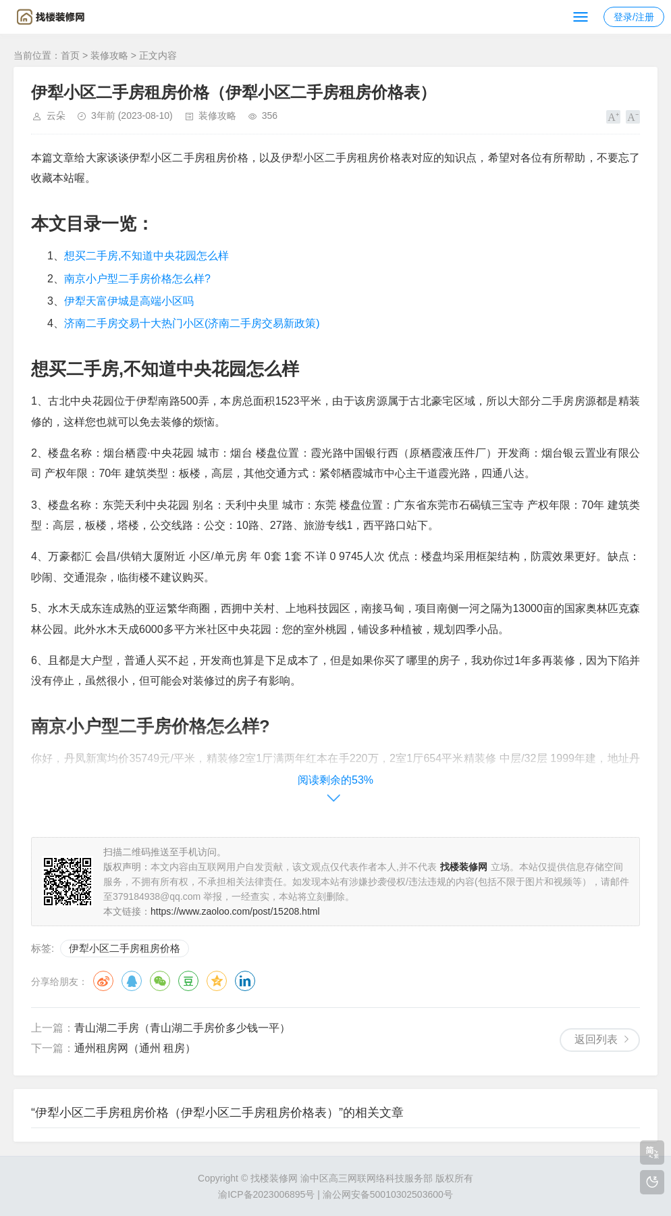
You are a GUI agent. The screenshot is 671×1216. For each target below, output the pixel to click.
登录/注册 (634, 16)
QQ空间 (217, 981)
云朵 (56, 115)
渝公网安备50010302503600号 (388, 1194)
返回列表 (596, 1039)
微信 (160, 981)
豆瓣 (188, 981)
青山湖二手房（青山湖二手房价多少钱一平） (182, 1028)
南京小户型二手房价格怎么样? (137, 278)
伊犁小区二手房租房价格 (124, 948)
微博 (103, 981)
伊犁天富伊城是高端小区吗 (129, 301)
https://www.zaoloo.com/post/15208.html (235, 911)
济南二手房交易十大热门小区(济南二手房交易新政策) (192, 323)
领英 (245, 981)
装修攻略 (109, 55)
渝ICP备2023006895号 (266, 1194)
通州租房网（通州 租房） (135, 1048)
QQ (132, 981)
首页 (70, 55)
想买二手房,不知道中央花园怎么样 (146, 255)
